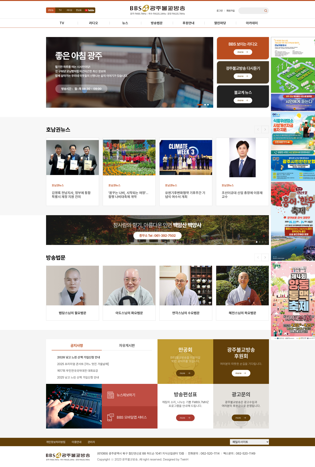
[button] (200, 104)
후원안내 (188, 23)
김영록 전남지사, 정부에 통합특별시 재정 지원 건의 (71, 195)
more (240, 52)
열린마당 (220, 23)
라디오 (69, 10)
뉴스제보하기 (126, 395)
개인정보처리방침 (55, 442)
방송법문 (157, 23)
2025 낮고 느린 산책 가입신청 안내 (78, 377)
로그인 (220, 10)
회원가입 (230, 10)
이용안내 (76, 442)
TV (60, 10)
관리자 (91, 442)
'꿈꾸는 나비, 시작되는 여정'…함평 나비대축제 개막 (128, 195)
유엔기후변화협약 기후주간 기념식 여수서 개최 (185, 195)
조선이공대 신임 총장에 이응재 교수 (242, 195)
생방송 (50, 10)
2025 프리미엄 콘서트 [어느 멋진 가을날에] (83, 364)
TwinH (184, 459)
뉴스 (125, 23)
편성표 (79, 10)
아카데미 (252, 23)
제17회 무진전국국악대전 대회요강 (77, 371)
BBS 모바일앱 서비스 (132, 417)
